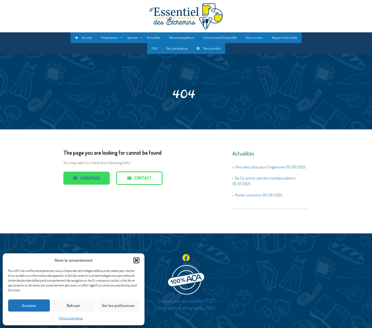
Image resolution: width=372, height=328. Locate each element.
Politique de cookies (71, 318)
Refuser (73, 305)
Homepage (87, 178)
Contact (139, 178)
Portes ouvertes (248, 195)
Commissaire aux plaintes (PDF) (186, 301)
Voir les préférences (118, 305)
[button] (136, 260)
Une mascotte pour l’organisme (260, 167)
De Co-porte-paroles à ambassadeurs (265, 178)
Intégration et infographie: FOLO (186, 308)
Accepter (29, 305)
